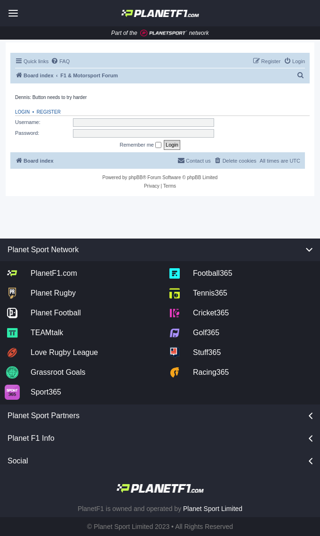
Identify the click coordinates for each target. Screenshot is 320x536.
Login (22, 112)
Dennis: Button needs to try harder (51, 97)
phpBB (135, 177)
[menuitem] (60, 61)
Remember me (140, 145)
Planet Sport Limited (212, 508)
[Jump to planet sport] (163, 33)
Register (49, 112)
